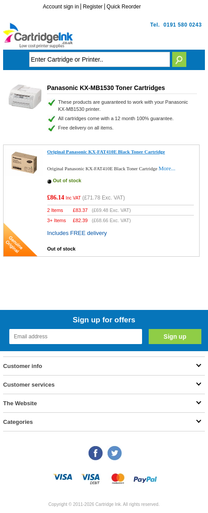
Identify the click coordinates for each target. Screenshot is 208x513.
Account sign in (61, 7)
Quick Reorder (124, 7)
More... (166, 168)
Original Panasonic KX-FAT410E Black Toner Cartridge (106, 151)
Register (93, 7)
